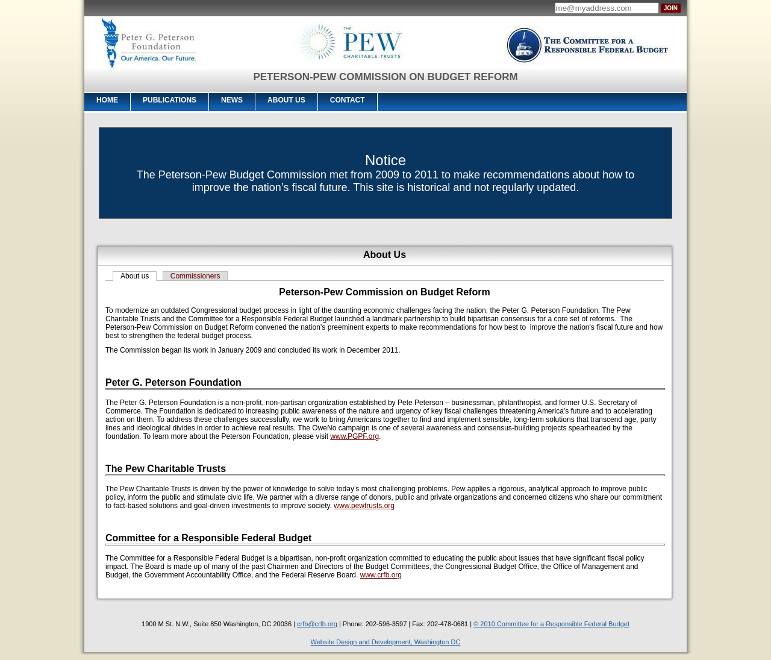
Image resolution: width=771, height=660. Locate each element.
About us (134, 276)
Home (107, 100)
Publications (169, 100)
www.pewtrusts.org (364, 505)
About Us (286, 100)
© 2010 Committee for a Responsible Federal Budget (551, 623)
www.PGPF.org (354, 436)
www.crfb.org (381, 575)
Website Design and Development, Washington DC (386, 642)
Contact (347, 100)
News (232, 100)
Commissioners (195, 276)
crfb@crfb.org (317, 623)
